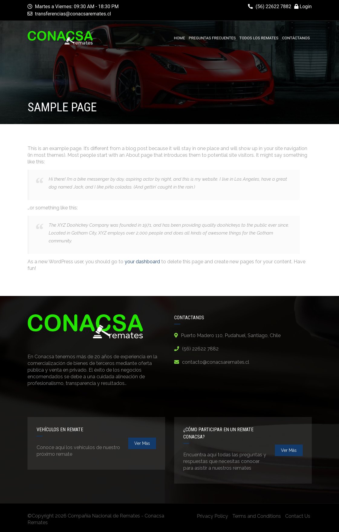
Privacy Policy (212, 516)
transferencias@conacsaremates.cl (73, 14)
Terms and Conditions (256, 516)
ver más (142, 443)
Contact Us (297, 516)
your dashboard (142, 261)
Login (302, 6)
